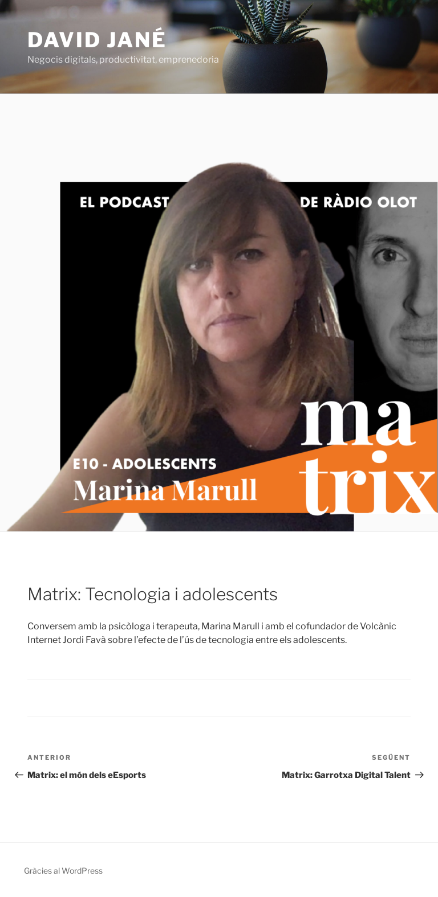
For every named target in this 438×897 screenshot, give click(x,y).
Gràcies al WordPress (63, 870)
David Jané (97, 39)
